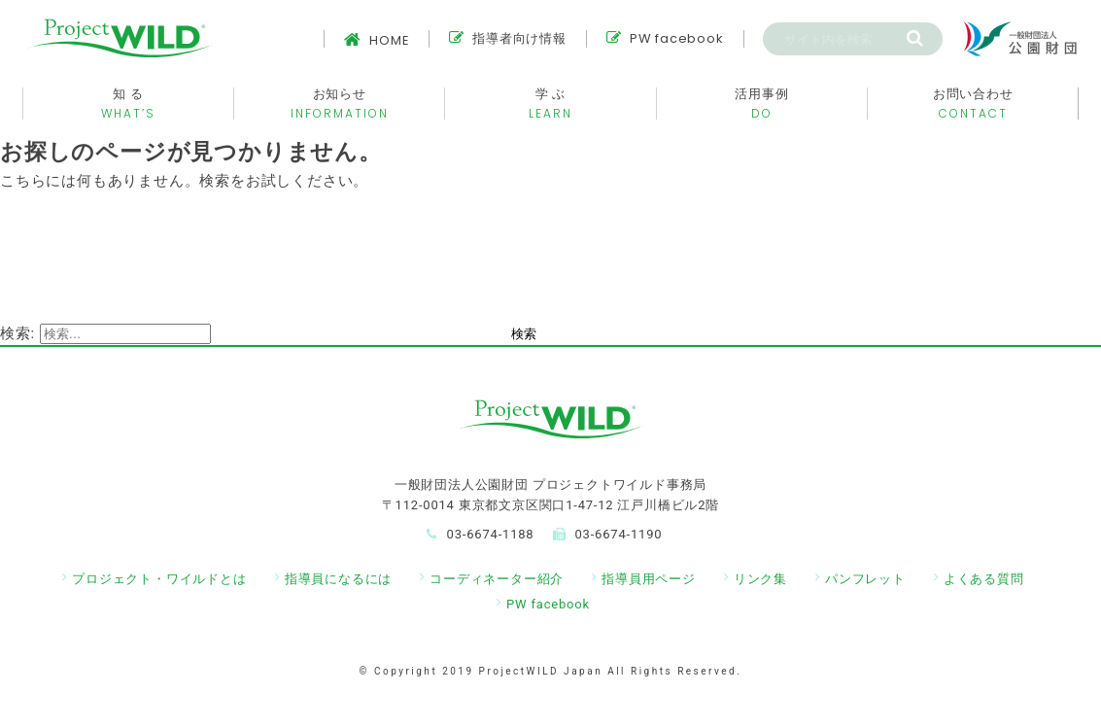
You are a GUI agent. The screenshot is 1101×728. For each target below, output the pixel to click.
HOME (376, 40)
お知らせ (339, 103)
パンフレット (865, 579)
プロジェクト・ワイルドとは (159, 579)
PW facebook (665, 38)
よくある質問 (984, 579)
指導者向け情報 (507, 38)
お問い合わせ (973, 103)
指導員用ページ (649, 579)
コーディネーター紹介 (497, 579)
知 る (128, 103)
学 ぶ (550, 103)
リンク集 (760, 579)
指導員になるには (338, 579)
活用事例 (762, 103)
